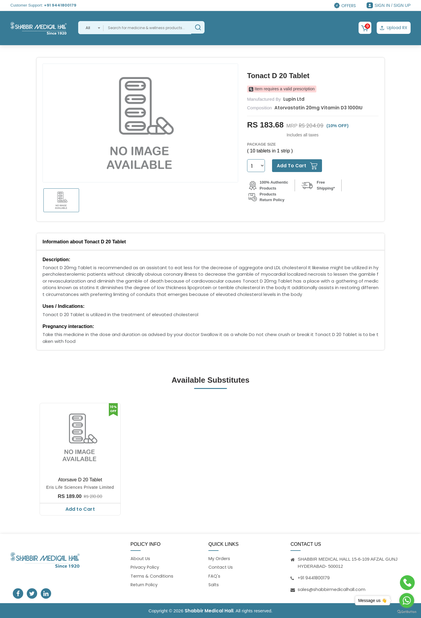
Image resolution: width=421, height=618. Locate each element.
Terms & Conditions (152, 576)
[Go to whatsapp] (406, 600)
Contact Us (221, 567)
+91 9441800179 (60, 5)
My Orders (219, 558)
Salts (213, 585)
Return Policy (145, 585)
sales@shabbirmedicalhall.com (332, 588)
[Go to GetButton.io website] (406, 612)
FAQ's (214, 576)
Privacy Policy (145, 567)
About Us (141, 558)
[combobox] (90, 27)
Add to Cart (80, 508)
